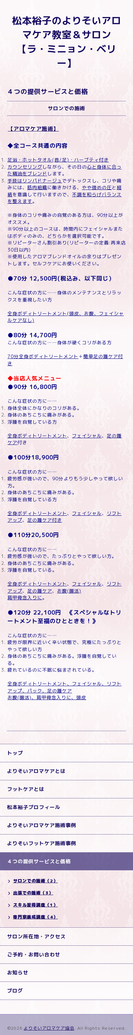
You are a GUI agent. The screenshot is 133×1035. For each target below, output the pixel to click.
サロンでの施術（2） (35, 881)
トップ (15, 753)
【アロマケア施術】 (33, 128)
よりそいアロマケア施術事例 (41, 825)
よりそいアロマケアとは (36, 771)
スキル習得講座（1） (35, 905)
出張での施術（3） (33, 893)
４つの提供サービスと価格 (39, 861)
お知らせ (17, 972)
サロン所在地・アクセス (36, 936)
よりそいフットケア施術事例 (41, 843)
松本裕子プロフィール (33, 807)
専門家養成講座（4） (35, 917)
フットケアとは (25, 789)
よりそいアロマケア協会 (49, 1028)
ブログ (15, 990)
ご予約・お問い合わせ (33, 954)
